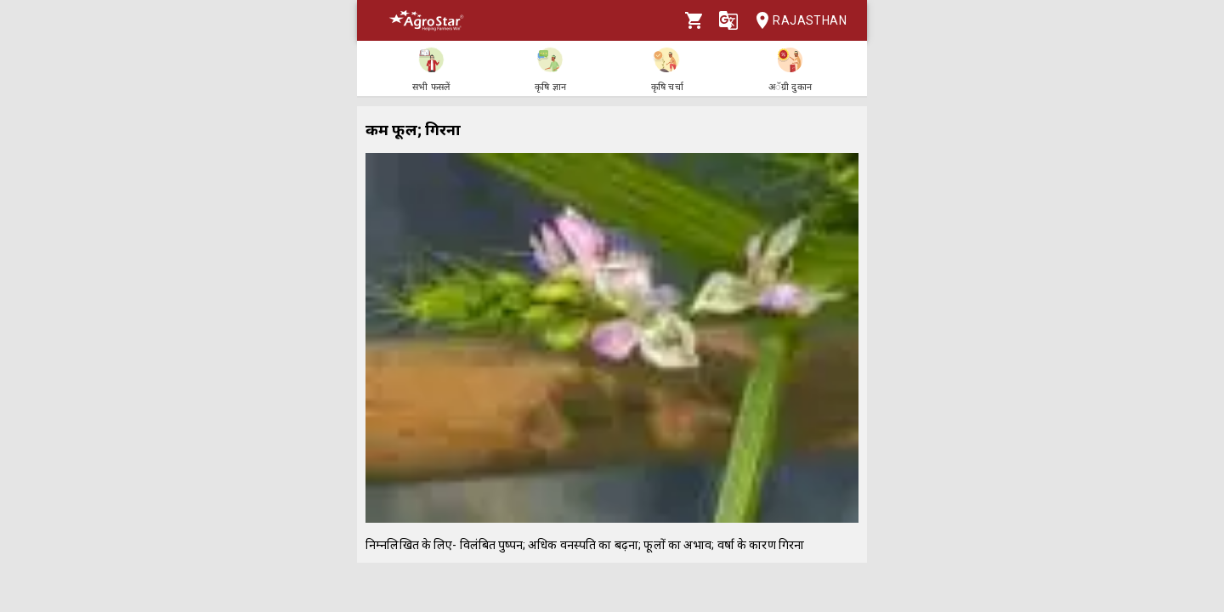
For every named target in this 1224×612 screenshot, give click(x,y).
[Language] (728, 20)
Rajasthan (796, 21)
